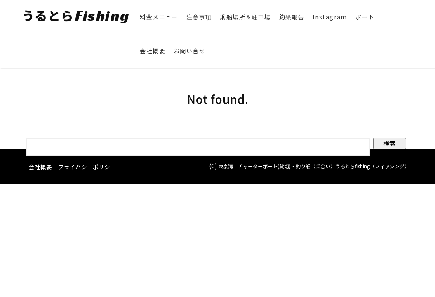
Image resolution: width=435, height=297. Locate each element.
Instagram (327, 17)
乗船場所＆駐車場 (243, 17)
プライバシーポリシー (87, 167)
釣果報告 (289, 17)
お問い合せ (187, 51)
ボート (362, 17)
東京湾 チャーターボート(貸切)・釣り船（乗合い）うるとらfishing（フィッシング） (303, 179)
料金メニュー (157, 17)
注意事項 (196, 17)
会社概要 (150, 51)
